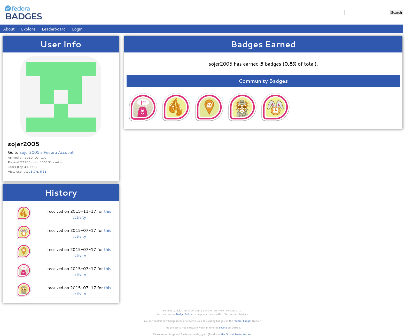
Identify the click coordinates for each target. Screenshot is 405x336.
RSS (43, 171)
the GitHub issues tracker (236, 334)
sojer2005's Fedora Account (47, 152)
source (223, 327)
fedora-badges (243, 321)
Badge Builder (184, 314)
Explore (28, 29)
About (9, 29)
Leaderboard (54, 29)
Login (77, 29)
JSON (33, 171)
